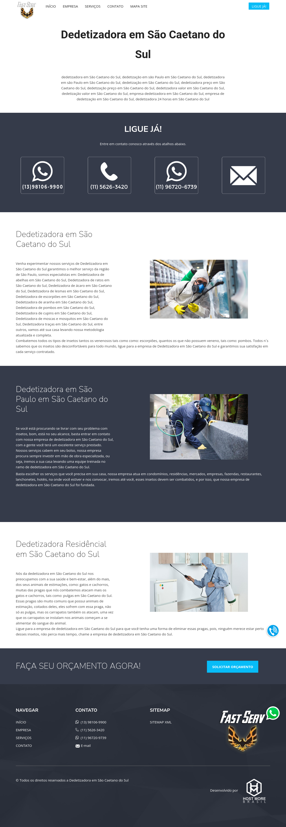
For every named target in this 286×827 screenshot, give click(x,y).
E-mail (86, 745)
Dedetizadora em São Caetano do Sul (99, 780)
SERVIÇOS (23, 737)
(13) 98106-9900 (93, 722)
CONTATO (24, 745)
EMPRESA (23, 730)
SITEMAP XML (161, 722)
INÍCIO (21, 722)
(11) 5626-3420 (92, 730)
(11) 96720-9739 (93, 737)
